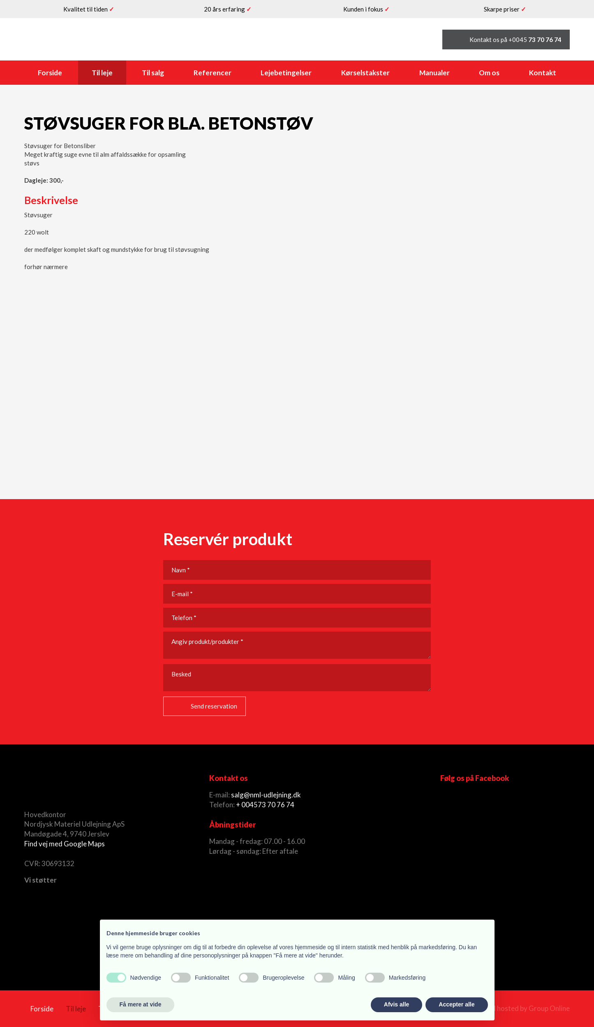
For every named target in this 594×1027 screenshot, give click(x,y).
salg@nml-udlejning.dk (266, 794)
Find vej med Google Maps (64, 843)
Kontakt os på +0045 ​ (515, 39)
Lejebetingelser (286, 72)
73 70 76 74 (276, 804)
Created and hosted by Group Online (513, 1008)
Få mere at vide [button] (141, 1004)
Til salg (153, 72)
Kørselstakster (365, 72)
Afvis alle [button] (396, 1004)
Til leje (102, 72)
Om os (489, 72)
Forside (50, 72)
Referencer (212, 72)
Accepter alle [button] (456, 1004)
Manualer (434, 72)
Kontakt (542, 72)
